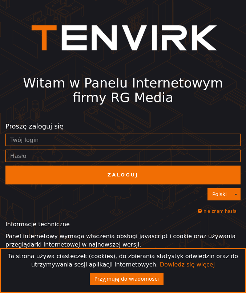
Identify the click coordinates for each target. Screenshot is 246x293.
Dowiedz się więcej (187, 264)
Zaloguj (123, 175)
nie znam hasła (217, 211)
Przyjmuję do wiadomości (126, 279)
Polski (219, 194)
